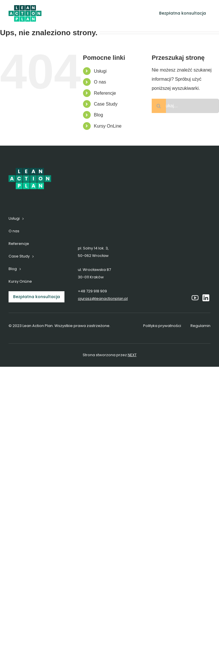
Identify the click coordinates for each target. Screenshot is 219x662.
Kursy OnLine (107, 126)
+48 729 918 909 (92, 291)
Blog (98, 114)
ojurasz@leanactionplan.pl (103, 298)
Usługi (100, 71)
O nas (100, 82)
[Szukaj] (159, 106)
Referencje (105, 93)
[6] (25, 7)
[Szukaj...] (185, 106)
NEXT (132, 355)
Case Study (105, 104)
